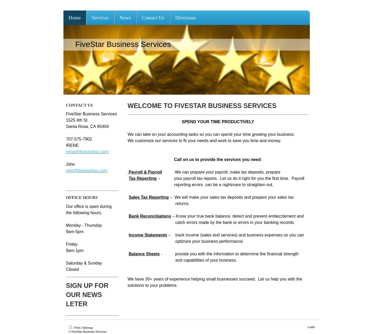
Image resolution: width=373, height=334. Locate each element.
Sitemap (87, 327)
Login (311, 326)
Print (75, 327)
